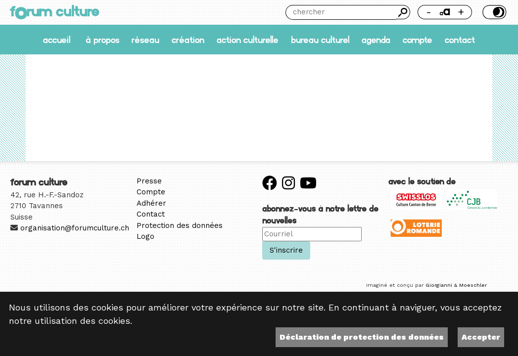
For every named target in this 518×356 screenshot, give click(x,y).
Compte (417, 40)
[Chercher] (340, 12)
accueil (56, 40)
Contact (460, 40)
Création (188, 40)
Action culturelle (248, 40)
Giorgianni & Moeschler (456, 285)
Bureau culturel (320, 40)
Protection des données (180, 225)
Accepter (481, 337)
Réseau (145, 40)
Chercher (403, 12)
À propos (102, 40)
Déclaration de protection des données (362, 337)
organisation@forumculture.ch (74, 227)
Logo (145, 236)
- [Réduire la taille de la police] (428, 11)
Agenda (376, 40)
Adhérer (151, 203)
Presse (149, 181)
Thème (493, 12)
